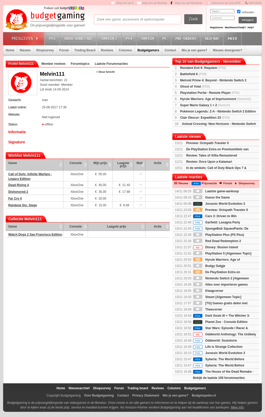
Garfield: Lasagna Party (216, 222)
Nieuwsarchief (79, 388)
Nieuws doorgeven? (227, 50)
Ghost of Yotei (195, 86)
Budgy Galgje (209, 266)
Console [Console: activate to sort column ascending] (76, 163)
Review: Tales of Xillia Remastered (211, 155)
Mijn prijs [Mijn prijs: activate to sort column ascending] (100, 163)
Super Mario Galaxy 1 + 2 (205, 105)
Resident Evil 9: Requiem (203, 68)
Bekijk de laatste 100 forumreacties (219, 378)
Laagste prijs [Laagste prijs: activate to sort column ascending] (123, 164)
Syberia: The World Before (218, 359)
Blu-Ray (212, 38)
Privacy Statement (145, 395)
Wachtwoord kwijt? (235, 27)
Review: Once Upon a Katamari (209, 162)
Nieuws (25, 50)
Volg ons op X (124, 3)
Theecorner (207, 309)
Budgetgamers (148, 50)
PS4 (130, 38)
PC (165, 38)
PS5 (53, 38)
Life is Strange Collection (217, 347)
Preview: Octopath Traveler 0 (207, 143)
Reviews (107, 50)
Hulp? (250, 27)
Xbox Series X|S (79, 38)
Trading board (137, 388)
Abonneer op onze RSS (226, 3)
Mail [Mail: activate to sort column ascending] (140, 163)
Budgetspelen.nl (204, 395)
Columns (125, 50)
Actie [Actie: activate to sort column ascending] (157, 163)
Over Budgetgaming (99, 395)
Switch (148, 38)
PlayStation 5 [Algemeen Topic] (222, 253)
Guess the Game (211, 197)
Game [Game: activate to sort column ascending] (12, 163)
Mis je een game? (194, 50)
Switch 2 (110, 38)
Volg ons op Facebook (188, 3)
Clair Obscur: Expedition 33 (205, 117)
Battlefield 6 (193, 74)
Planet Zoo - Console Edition (220, 322)
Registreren (216, 27)
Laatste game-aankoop (216, 191)
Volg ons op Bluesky (154, 3)
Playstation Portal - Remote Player (209, 93)
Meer (233, 38)
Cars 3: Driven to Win (215, 216)
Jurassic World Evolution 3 (219, 204)
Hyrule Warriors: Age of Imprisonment (215, 99)
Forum (64, 50)
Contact (170, 50)
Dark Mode (255, 3)
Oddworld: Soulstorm (215, 340)
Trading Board (84, 50)
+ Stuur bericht (105, 71)
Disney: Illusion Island (215, 247)
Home (10, 50)
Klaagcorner (208, 291)
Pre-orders (186, 38)
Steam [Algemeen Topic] (217, 297)
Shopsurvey (45, 50)
